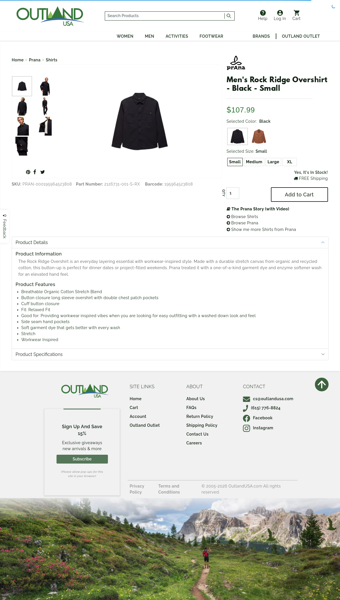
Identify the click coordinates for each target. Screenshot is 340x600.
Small (235, 162)
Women (125, 36)
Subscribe (82, 459)
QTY (223, 193)
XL (289, 162)
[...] (164, 16)
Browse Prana (242, 223)
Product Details (32, 242)
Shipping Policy (202, 425)
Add (299, 195)
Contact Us (197, 434)
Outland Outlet (301, 36)
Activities (177, 36)
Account (138, 416)
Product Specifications (39, 354)
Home (18, 60)
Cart (296, 15)
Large (273, 162)
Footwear (211, 36)
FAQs (191, 407)
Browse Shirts (242, 216)
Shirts (52, 60)
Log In (280, 15)
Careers (194, 443)
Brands (261, 36)
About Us (195, 398)
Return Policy (199, 416)
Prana (35, 60)
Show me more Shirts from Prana (261, 229)
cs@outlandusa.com (268, 398)
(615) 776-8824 (262, 408)
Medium (254, 162)
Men (149, 36)
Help (262, 15)
